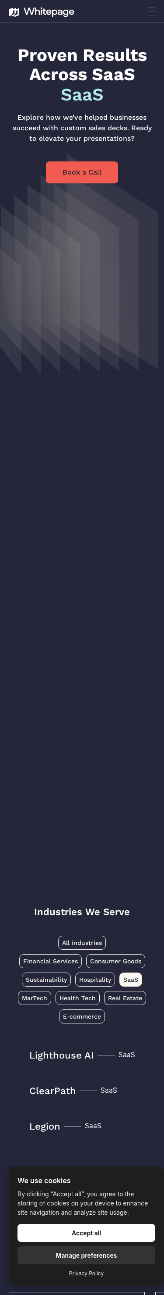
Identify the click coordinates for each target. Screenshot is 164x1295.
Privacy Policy (86, 1273)
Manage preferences (86, 1255)
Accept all (86, 1233)
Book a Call (82, 172)
